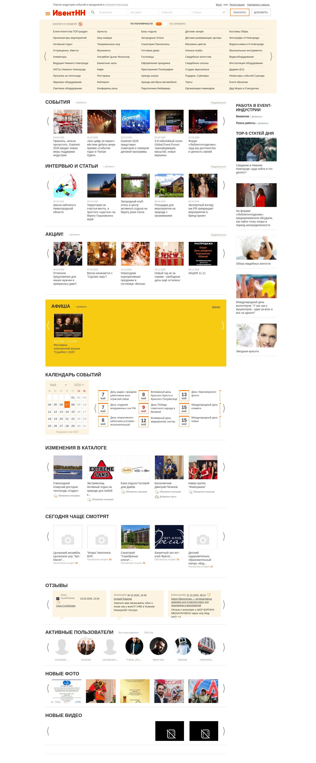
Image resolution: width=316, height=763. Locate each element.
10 (84, 404)
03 (84, 397)
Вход (219, 4)
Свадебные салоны (197, 63)
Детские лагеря (194, 31)
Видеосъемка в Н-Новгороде (246, 44)
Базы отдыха (149, 31)
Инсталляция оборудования (246, 63)
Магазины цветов (195, 44)
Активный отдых (63, 44)
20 (61, 418)
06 (61, 404)
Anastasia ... (62, 659)
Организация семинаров (200, 88)
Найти (92, 12)
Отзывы (56, 585)
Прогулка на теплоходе (67, 75)
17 (84, 411)
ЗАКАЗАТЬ (239, 12)
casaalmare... (110, 659)
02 (78, 397)
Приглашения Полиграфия (157, 69)
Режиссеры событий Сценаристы (249, 75)
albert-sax (158, 659)
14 (67, 411)
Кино (216, 307)
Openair (182, 659)
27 (61, 426)
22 (73, 418)
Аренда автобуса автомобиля (159, 82)
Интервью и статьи (71, 166)
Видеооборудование (241, 56)
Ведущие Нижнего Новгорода (70, 63)
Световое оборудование (67, 88)
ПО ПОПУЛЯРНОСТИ (141, 24)
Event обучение (238, 82)
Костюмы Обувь (238, 31)
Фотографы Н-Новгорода (244, 37)
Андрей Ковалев (123, 599)
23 (78, 418)
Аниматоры (60, 56)
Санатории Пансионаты (155, 44)
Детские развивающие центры (203, 37)
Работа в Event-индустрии (254, 107)
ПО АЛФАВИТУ (178, 24)
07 (67, 404)
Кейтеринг (103, 82)
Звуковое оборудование (67, 82)
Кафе (100, 69)
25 (49, 426)
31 (84, 426)
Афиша (60, 306)
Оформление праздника (155, 63)
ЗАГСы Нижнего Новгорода (69, 69)
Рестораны (103, 75)
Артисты (102, 31)
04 (49, 404)
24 (84, 418)
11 (49, 411)
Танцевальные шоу (108, 44)
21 (67, 418)
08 (73, 404)
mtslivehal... (206, 659)
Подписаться (218, 102)
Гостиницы (147, 56)
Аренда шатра (149, 75)
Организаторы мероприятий (70, 37)
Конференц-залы (107, 88)
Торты (188, 82)
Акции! (54, 234)
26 (55, 426)
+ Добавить (81, 102)
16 (78, 411)
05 (55, 404)
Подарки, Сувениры (197, 75)
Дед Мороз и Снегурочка (244, 88)
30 (78, 426)
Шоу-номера (104, 37)
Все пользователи (128, 632)
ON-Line (148, 632)
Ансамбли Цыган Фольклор (113, 56)
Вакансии (242, 116)
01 (73, 397)
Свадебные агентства (198, 56)
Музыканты (104, 50)
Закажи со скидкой (65, 24)
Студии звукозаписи (197, 69)
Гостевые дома (150, 50)
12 (55, 411)
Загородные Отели (152, 37)
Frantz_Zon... (134, 659)
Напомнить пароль (258, 4)
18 (49, 418)
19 (55, 418)
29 (73, 426)
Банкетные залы (107, 63)
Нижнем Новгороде (116, 4)
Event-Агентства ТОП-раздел (70, 31)
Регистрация (236, 4)
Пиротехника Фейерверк (155, 88)
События (57, 102)
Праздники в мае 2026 (67, 432)
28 (67, 426)
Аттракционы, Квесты (66, 50)
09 (78, 404)
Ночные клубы (194, 50)
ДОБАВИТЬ (261, 12)
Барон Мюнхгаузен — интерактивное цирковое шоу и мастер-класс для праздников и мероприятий (191, 602)
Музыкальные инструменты (245, 50)
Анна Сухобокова (65, 605)
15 (73, 411)
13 (61, 411)
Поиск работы (246, 123)
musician (86, 659)
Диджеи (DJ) (236, 69)
